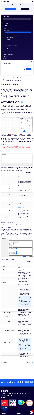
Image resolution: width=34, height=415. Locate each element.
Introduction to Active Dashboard (10, 6)
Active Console (8, 28)
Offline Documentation (8, 54)
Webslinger (7, 48)
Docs (5, 4)
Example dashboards (11, 41)
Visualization (6, 26)
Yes (27, 381)
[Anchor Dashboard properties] (15, 222)
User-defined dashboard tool (12, 42)
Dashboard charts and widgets (12, 35)
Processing (6, 25)
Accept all (29, 68)
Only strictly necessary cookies (18, 68)
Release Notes (5, 59)
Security (5, 51)
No (31, 381)
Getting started (7, 21)
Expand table (29, 172)
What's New (5, 58)
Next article (28, 362)
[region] (17, 67)
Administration (7, 52)
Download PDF (25, 8)
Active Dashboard (8, 30)
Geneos (9, 4)
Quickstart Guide (23, 91)
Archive (5, 56)
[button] (31, 412)
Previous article (6, 362)
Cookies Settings (6, 71)
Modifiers (8, 39)
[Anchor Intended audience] (23, 84)
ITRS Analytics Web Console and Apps (12, 45)
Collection (6, 23)
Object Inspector (10, 37)
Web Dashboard (8, 46)
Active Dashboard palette (11, 33)
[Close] (31, 61)
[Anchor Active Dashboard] (22, 101)
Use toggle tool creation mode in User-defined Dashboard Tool (24, 206)
